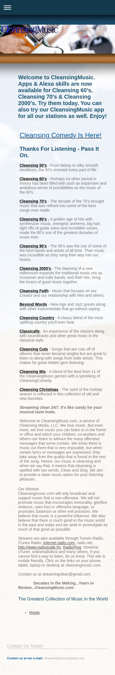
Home (34, 612)
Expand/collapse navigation (57, 7)
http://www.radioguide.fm (39, 547)
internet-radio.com (59, 543)
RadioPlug (72, 547)
